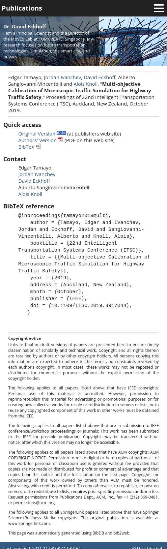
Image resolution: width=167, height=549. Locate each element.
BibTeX (29, 146)
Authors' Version (40, 140)
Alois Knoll (85, 83)
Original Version (42, 133)
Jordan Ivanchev (62, 77)
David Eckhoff (99, 77)
